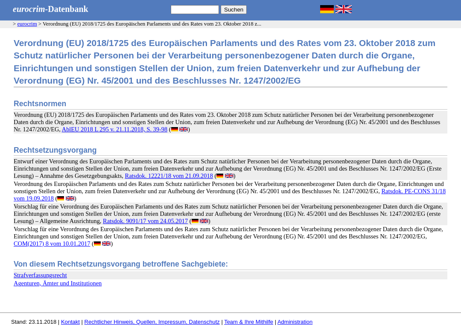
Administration (294, 322)
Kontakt (70, 322)
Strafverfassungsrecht (40, 275)
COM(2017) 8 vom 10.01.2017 (52, 243)
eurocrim (27, 24)
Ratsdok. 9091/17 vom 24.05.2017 (145, 221)
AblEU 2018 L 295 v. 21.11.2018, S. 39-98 (114, 129)
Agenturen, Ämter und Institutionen (58, 283)
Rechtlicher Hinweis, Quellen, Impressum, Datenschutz (152, 322)
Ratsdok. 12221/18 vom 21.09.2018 (169, 175)
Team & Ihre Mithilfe (248, 322)
